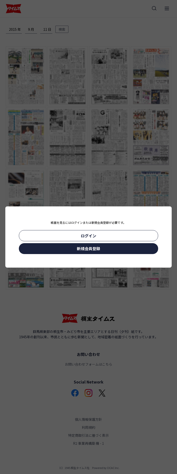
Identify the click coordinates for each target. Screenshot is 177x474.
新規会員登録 (88, 248)
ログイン (88, 236)
